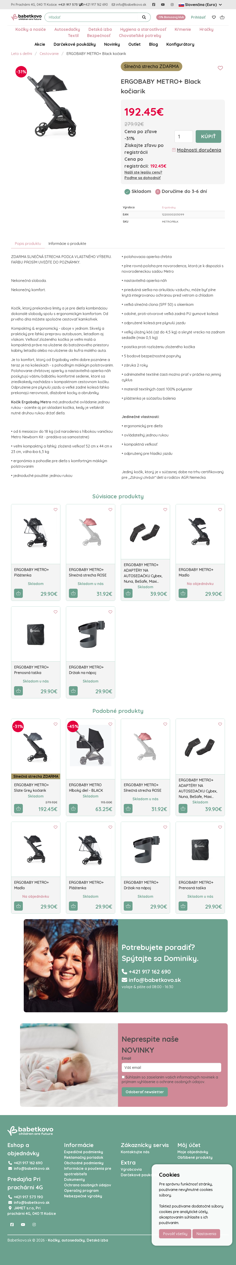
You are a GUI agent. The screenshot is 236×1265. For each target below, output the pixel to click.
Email (126, 1058)
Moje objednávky (192, 1152)
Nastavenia (206, 1233)
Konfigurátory (180, 44)
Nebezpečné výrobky (83, 1196)
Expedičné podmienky (83, 1152)
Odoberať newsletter (145, 1092)
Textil (73, 35)
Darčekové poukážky (75, 44)
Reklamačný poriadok (83, 1157)
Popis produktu (28, 243)
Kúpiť (208, 136)
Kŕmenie (183, 29)
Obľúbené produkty (194, 1157)
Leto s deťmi (21, 53)
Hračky (206, 29)
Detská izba (100, 29)
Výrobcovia (131, 1169)
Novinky (112, 44)
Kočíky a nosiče (30, 29)
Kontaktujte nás (135, 1152)
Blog (153, 44)
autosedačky (73, 1240)
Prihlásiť (198, 17)
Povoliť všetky (175, 1233)
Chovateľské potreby (140, 35)
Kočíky (54, 1240)
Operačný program (81, 1190)
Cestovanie (49, 53)
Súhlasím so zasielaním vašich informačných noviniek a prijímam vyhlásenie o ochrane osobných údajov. (170, 1079)
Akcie (40, 44)
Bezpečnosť (98, 35)
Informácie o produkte (67, 243)
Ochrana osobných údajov (87, 1185)
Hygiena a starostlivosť (143, 29)
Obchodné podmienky (83, 1163)
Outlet (134, 44)
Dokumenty (74, 1179)
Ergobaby (169, 207)
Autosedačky (67, 29)
